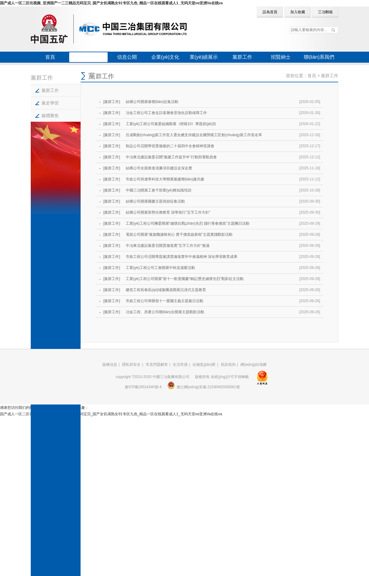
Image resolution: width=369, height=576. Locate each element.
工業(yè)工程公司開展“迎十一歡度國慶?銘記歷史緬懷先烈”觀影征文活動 (184, 279)
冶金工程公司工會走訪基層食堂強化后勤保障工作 (166, 113)
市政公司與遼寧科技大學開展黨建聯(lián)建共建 (164, 179)
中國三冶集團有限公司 (109, 29)
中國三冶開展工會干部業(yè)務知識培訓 (158, 190)
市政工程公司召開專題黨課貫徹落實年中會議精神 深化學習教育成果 (181, 256)
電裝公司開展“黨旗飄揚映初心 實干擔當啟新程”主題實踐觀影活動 (179, 234)
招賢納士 (281, 57)
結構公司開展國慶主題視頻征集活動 (155, 201)
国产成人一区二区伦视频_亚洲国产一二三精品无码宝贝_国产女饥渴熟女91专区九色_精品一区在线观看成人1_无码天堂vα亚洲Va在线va (111, 3)
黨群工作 (242, 57)
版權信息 (109, 364)
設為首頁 (270, 12)
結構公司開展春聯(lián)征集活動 (151, 102)
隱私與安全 (131, 364)
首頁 (50, 57)
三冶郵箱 (325, 12)
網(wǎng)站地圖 (253, 364)
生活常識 (180, 364)
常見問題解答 (157, 364)
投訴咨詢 (228, 364)
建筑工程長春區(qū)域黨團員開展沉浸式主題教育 (165, 290)
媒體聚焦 (50, 115)
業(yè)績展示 (204, 57)
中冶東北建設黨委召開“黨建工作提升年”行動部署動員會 (171, 157)
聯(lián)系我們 (319, 57)
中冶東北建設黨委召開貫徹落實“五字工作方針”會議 (167, 245)
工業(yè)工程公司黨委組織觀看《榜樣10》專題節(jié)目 (170, 124)
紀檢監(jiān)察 (204, 364)
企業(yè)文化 (165, 57)
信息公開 (127, 57)
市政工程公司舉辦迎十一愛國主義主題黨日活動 (164, 301)
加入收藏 (297, 12)
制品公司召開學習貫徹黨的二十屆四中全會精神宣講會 (169, 146)
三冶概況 (88, 57)
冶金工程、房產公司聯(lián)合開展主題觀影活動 (164, 312)
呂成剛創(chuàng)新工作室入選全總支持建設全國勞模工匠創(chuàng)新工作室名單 (193, 135)
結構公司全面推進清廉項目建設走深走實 (158, 168)
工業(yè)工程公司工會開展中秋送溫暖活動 (160, 268)
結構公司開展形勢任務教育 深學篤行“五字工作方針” (168, 212)
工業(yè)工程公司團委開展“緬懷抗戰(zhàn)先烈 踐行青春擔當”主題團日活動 (187, 223)
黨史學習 (50, 103)
